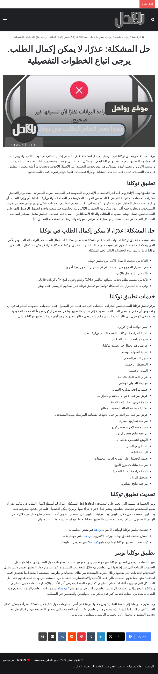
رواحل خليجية (121, 36)
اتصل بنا (77, 666)
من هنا (98, 530)
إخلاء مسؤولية (134, 666)
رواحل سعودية (104, 36)
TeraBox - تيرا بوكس (14, 659)
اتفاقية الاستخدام (93, 666)
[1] (34, 219)
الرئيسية (138, 36)
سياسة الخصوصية (115, 666)
